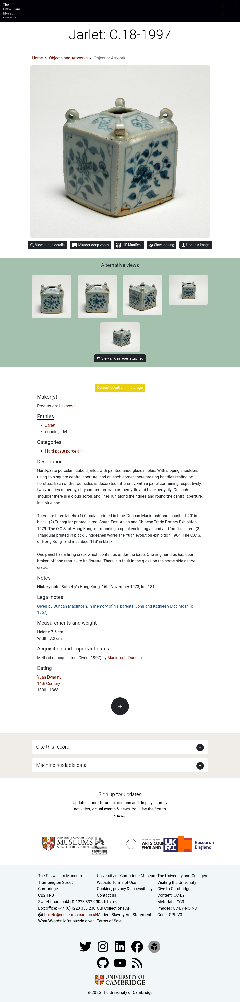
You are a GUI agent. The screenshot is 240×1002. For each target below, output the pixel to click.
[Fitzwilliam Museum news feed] (137, 962)
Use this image (196, 245)
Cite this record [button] (52, 747)
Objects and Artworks (68, 58)
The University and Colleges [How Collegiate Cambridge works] (182, 875)
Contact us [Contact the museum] (106, 895)
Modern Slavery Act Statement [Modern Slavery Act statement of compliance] (124, 914)
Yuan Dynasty (49, 677)
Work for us (107, 901)
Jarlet (50, 425)
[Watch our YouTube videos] (120, 962)
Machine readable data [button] (61, 765)
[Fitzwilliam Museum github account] (103, 962)
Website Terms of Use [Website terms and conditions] (116, 882)
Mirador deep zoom (90, 245)
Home (37, 58)
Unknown (67, 406)
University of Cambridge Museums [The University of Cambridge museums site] (128, 875)
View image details (47, 245)
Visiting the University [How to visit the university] (176, 882)
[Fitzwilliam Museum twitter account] (86, 946)
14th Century (48, 683)
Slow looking (161, 245)
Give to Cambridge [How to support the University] (173, 888)
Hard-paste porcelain (64, 451)
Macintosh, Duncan (124, 657)
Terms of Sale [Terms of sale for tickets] (109, 921)
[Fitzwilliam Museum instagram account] (103, 946)
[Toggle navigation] (230, 11)
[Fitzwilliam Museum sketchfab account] (154, 946)
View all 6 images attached (120, 358)
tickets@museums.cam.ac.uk (70, 914)
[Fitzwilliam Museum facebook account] (120, 946)
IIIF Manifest (129, 245)
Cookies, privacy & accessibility (125, 888)
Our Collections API (114, 908)
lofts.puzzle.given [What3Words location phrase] (78, 921)
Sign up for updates (120, 794)
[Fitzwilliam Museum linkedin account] (137, 946)
